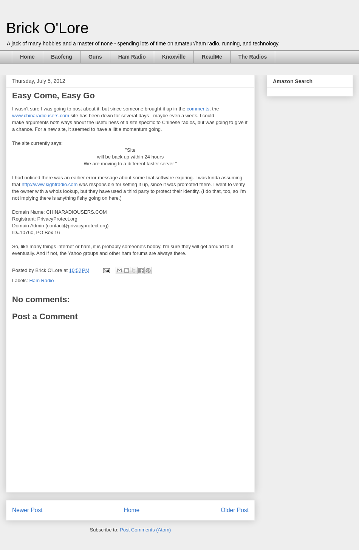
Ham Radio (132, 57)
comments (198, 109)
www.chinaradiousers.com (40, 115)
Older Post (235, 510)
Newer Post (27, 510)
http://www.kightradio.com (49, 184)
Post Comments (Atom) (145, 530)
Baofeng (61, 57)
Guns (95, 57)
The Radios (252, 57)
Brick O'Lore (47, 28)
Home (27, 57)
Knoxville (174, 57)
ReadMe (212, 57)
